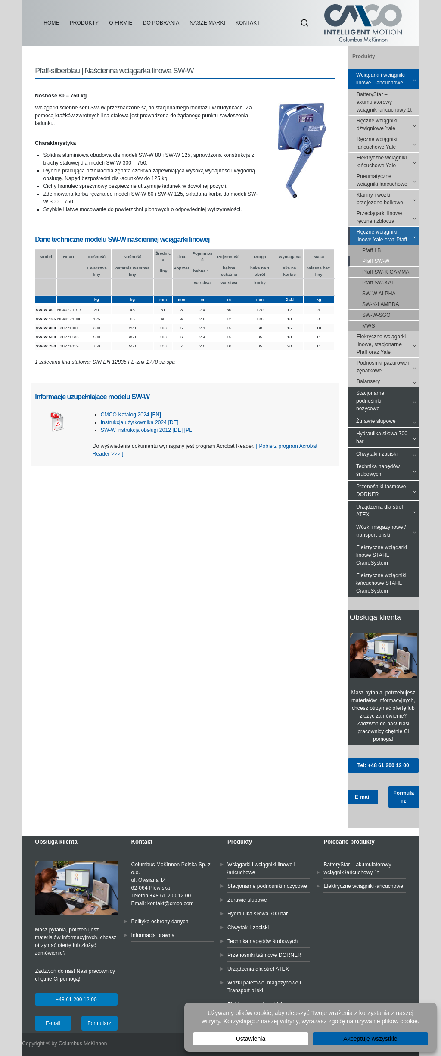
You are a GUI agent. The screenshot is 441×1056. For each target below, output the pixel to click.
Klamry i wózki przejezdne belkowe (388, 199)
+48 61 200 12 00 (76, 1000)
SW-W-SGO (376, 315)
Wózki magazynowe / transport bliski (387, 531)
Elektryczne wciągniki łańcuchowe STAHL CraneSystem (381, 583)
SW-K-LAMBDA (380, 304)
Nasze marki (207, 23)
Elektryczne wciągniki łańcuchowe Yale (388, 162)
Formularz (403, 797)
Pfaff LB (371, 250)
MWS (368, 326)
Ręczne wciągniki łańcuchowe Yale (388, 143)
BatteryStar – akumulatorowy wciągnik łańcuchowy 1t (384, 102)
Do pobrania (161, 23)
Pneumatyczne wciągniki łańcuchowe (388, 180)
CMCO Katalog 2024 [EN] (131, 415)
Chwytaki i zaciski (387, 454)
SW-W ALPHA (379, 294)
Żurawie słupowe (387, 421)
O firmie (120, 23)
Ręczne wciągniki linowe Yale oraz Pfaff (388, 236)
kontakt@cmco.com (170, 903)
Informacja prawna (153, 935)
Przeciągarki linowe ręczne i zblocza (388, 217)
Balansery (388, 381)
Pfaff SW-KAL (378, 283)
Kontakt (248, 23)
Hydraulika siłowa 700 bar (387, 437)
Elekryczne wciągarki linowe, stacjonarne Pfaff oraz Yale (388, 344)
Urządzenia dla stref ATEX (387, 511)
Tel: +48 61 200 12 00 (383, 765)
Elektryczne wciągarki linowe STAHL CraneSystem (381, 555)
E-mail (363, 797)
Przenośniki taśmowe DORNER (387, 490)
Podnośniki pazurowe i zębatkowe (388, 367)
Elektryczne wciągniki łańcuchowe (363, 886)
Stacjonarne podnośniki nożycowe (387, 401)
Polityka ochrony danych (160, 922)
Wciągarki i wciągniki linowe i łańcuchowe (387, 79)
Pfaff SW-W (375, 261)
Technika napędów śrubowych (387, 470)
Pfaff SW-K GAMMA (386, 272)
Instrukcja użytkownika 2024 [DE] (140, 422)
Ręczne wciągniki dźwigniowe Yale (388, 125)
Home (51, 23)
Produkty (84, 23)
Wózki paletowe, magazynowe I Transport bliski (264, 987)
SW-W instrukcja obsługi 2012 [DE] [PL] (147, 430)
